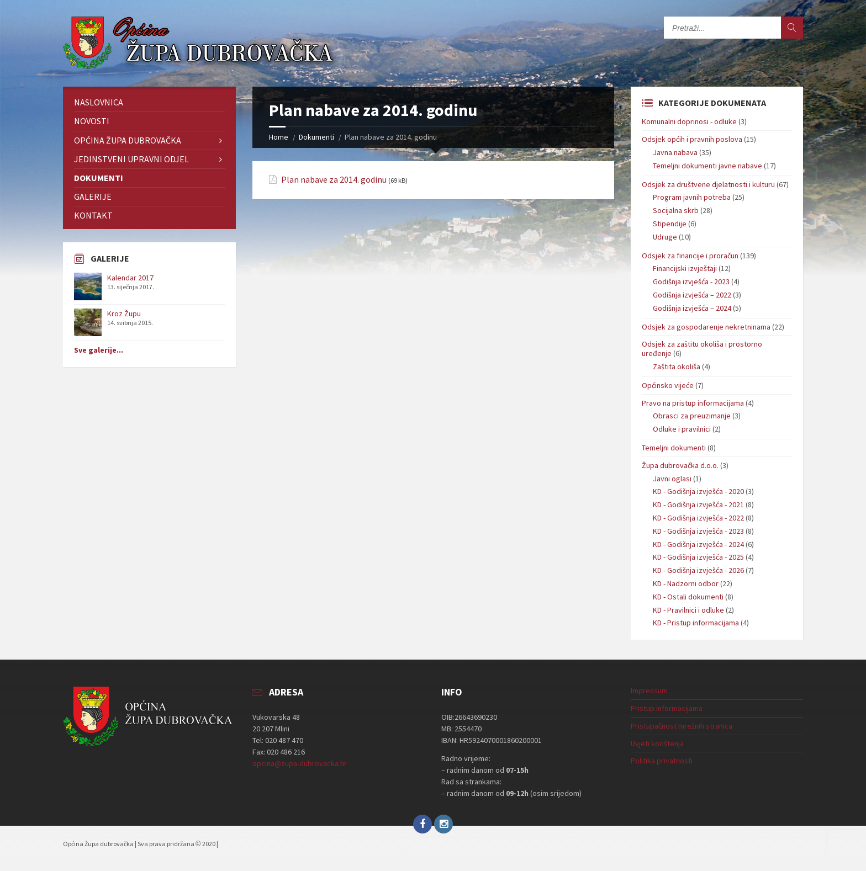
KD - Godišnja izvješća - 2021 (698, 504)
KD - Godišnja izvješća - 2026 (698, 570)
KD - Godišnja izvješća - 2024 (698, 544)
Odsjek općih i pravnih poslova (692, 139)
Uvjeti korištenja (657, 743)
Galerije (93, 196)
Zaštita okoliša (676, 366)
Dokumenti (316, 137)
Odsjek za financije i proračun (690, 256)
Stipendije (670, 224)
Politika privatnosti (662, 761)
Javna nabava (675, 152)
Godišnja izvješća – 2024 (692, 308)
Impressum (649, 690)
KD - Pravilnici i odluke (688, 610)
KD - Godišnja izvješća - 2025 (698, 557)
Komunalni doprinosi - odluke (689, 121)
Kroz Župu (124, 313)
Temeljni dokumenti (674, 448)
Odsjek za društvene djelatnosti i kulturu (708, 184)
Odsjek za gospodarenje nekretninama (706, 327)
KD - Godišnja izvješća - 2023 (698, 531)
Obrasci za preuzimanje (692, 416)
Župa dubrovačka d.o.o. (680, 465)
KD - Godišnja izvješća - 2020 (698, 491)
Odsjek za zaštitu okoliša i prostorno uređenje (702, 348)
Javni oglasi (672, 479)
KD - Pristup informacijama (696, 623)
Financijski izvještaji (685, 268)
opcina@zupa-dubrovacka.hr (299, 763)
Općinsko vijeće (668, 385)
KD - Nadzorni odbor (686, 583)
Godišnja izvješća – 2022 (692, 295)
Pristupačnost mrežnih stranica (681, 726)
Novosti (91, 120)
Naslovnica (98, 102)
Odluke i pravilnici (682, 429)
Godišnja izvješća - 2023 (691, 281)
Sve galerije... (98, 350)
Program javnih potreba (692, 197)
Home (278, 137)
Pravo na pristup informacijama (693, 403)
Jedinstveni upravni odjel (131, 158)
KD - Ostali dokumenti (688, 597)
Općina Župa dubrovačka (127, 140)
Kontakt (93, 215)
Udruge (665, 237)
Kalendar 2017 (130, 278)
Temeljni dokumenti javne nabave (707, 166)
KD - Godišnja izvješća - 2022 (698, 518)
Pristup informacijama (667, 708)
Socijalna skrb (676, 210)
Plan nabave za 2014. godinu (334, 179)
